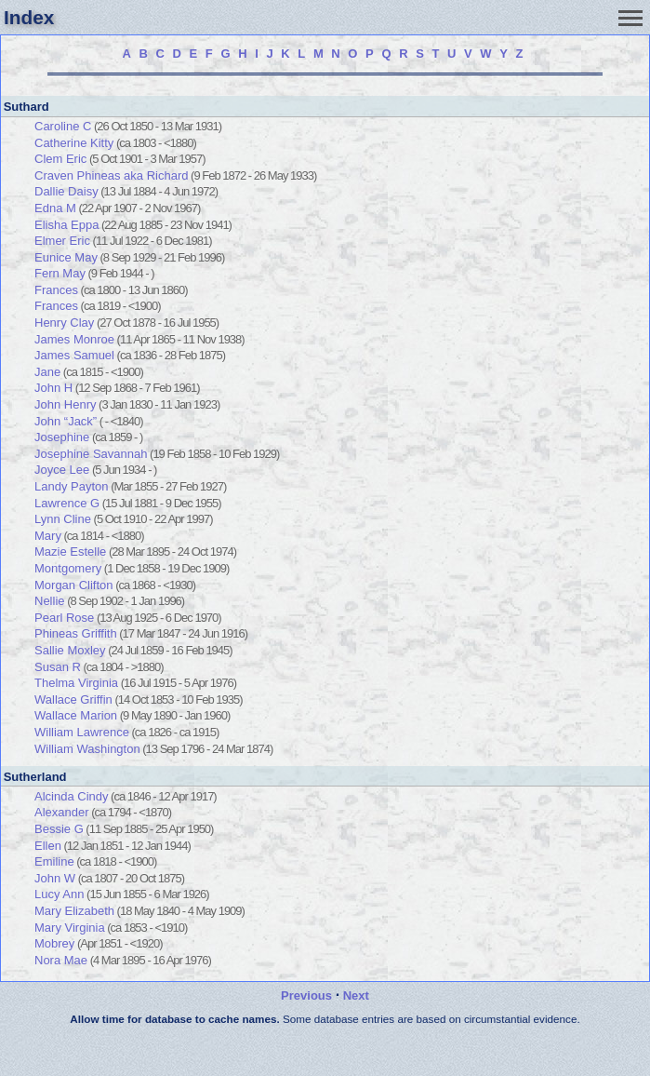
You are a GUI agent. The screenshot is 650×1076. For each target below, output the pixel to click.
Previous (306, 995)
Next (356, 995)
